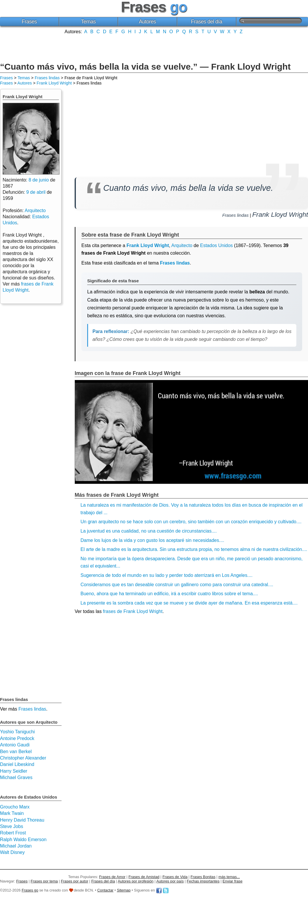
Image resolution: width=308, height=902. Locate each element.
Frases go (30, 890)
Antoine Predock (17, 738)
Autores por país (170, 881)
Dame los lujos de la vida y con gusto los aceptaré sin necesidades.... (152, 540)
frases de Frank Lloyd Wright (132, 611)
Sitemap (124, 890)
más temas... (229, 877)
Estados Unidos (216, 245)
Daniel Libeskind (17, 764)
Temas (88, 21)
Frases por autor (74, 881)
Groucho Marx (14, 806)
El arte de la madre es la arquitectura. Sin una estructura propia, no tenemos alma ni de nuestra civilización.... (193, 549)
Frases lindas (47, 77)
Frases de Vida (175, 877)
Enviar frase (232, 881)
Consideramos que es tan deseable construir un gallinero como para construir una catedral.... (176, 584)
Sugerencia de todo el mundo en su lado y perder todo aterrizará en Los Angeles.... (166, 575)
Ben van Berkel (16, 751)
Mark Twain (12, 813)
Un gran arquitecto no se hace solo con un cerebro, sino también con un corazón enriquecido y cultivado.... (191, 521)
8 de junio (39, 179)
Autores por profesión (135, 881)
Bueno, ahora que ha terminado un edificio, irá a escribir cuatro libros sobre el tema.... (169, 593)
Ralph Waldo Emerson (23, 839)
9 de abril (36, 192)
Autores (147, 21)
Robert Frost (13, 832)
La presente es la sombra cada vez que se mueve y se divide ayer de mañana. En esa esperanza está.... (189, 602)
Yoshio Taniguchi (17, 731)
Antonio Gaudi (14, 744)
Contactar (105, 890)
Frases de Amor (112, 877)
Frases (29, 21)
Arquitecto (181, 245)
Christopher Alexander (23, 757)
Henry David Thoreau (22, 820)
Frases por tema (44, 881)
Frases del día (206, 21)
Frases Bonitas (202, 877)
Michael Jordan (16, 845)
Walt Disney (12, 852)
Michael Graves (16, 777)
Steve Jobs (11, 826)
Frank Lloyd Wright (54, 83)
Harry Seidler (13, 771)
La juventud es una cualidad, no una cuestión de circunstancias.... (148, 530)
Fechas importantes (203, 881)
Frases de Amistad (144, 877)
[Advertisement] (154, 47)
